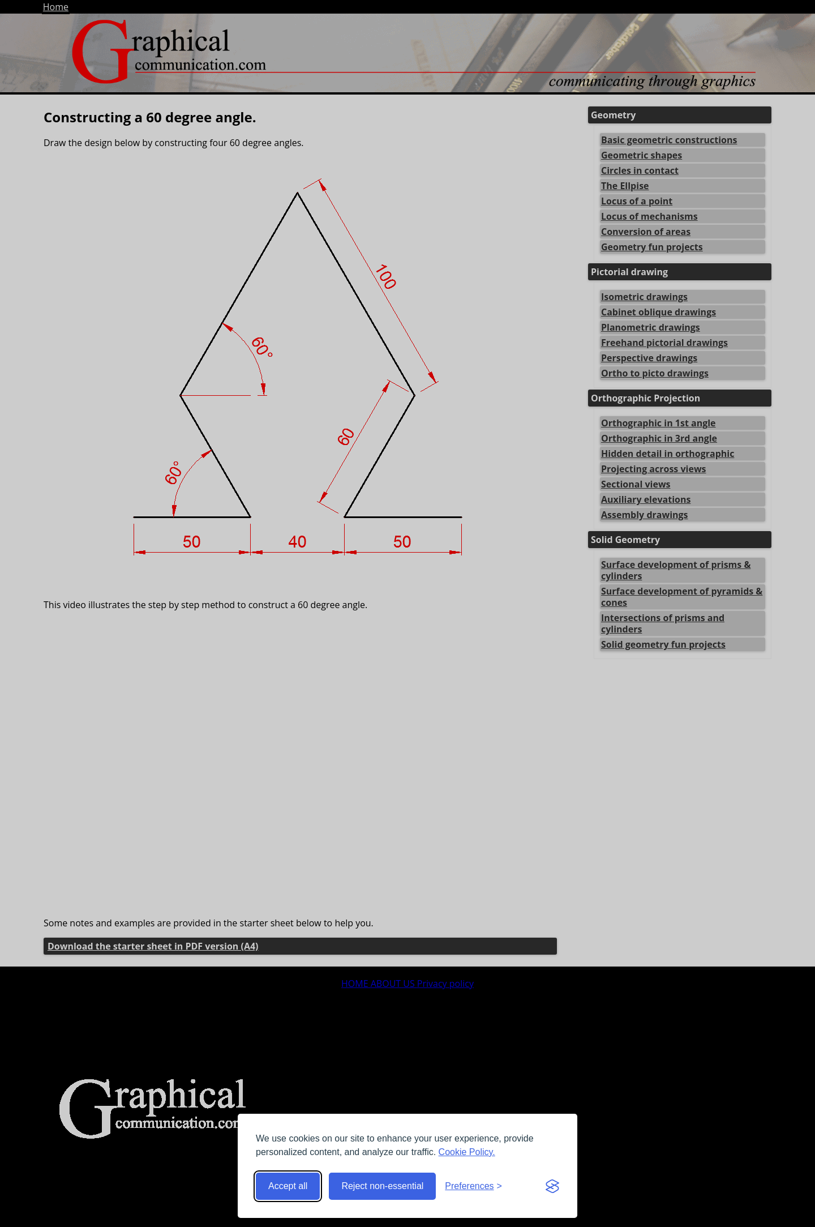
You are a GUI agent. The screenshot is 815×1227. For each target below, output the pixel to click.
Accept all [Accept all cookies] (287, 1186)
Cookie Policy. (467, 1152)
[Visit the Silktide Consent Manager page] (552, 1186)
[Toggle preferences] (473, 1186)
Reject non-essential (382, 1186)
